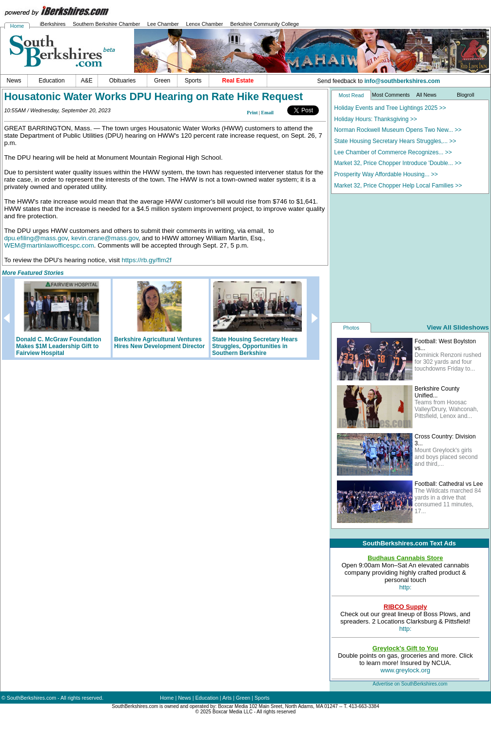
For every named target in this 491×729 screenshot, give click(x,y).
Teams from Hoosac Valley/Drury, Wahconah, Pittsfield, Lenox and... (446, 409)
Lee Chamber (163, 24)
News (184, 698)
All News (426, 95)
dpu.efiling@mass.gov (35, 238)
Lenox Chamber (204, 24)
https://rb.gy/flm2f (146, 260)
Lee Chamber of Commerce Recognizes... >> (393, 152)
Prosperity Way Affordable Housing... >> (386, 174)
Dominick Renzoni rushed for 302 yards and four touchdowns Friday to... (447, 362)
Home (17, 26)
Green (243, 698)
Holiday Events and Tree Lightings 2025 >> (390, 107)
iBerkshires (53, 24)
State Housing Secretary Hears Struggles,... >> (395, 141)
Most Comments (391, 95)
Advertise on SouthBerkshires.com (410, 684)
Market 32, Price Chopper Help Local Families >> (398, 185)
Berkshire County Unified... (436, 392)
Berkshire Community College (264, 24)
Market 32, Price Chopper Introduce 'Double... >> (397, 163)
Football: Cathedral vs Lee (448, 483)
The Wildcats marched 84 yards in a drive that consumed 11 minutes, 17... (447, 501)
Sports (262, 698)
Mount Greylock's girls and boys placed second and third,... (445, 457)
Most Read (351, 95)
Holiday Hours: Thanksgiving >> (375, 119)
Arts (227, 698)
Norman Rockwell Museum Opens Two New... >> (397, 129)
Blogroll (465, 95)
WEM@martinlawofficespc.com (49, 245)
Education (207, 698)
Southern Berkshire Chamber (106, 24)
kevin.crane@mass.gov (104, 238)
